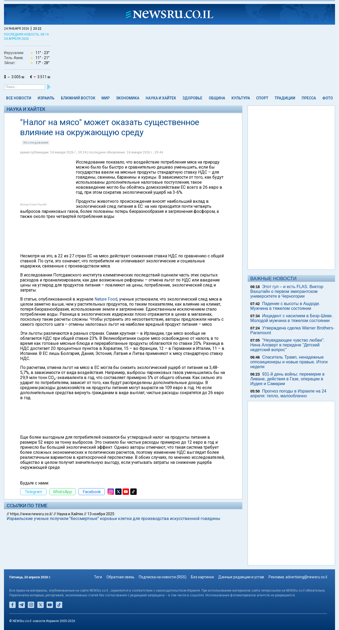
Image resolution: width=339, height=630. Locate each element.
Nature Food (106, 299)
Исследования (35, 142)
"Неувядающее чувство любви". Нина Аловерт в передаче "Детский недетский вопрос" (287, 345)
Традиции (285, 98)
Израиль (46, 98)
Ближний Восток (78, 98)
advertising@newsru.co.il (306, 577)
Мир (105, 98)
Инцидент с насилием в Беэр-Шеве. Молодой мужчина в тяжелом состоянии (291, 318)
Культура (240, 98)
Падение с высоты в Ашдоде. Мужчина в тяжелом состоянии (285, 306)
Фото (327, 98)
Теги (98, 577)
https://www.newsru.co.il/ (31, 514)
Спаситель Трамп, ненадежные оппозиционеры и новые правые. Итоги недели (289, 362)
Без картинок (202, 577)
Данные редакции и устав (241, 577)
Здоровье (192, 98)
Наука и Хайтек (161, 98)
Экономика (127, 98)
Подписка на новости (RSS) (162, 577)
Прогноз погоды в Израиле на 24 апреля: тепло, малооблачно (288, 393)
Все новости (18, 98)
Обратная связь (120, 577)
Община (217, 98)
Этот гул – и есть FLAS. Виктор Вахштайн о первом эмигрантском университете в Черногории (286, 291)
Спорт (262, 98)
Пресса (309, 98)
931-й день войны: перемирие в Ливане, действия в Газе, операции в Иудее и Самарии (287, 379)
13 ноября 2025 (100, 514)
